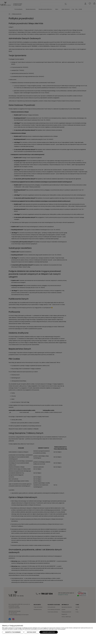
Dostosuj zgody (31, 632)
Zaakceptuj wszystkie (49, 632)
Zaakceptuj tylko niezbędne (13, 632)
